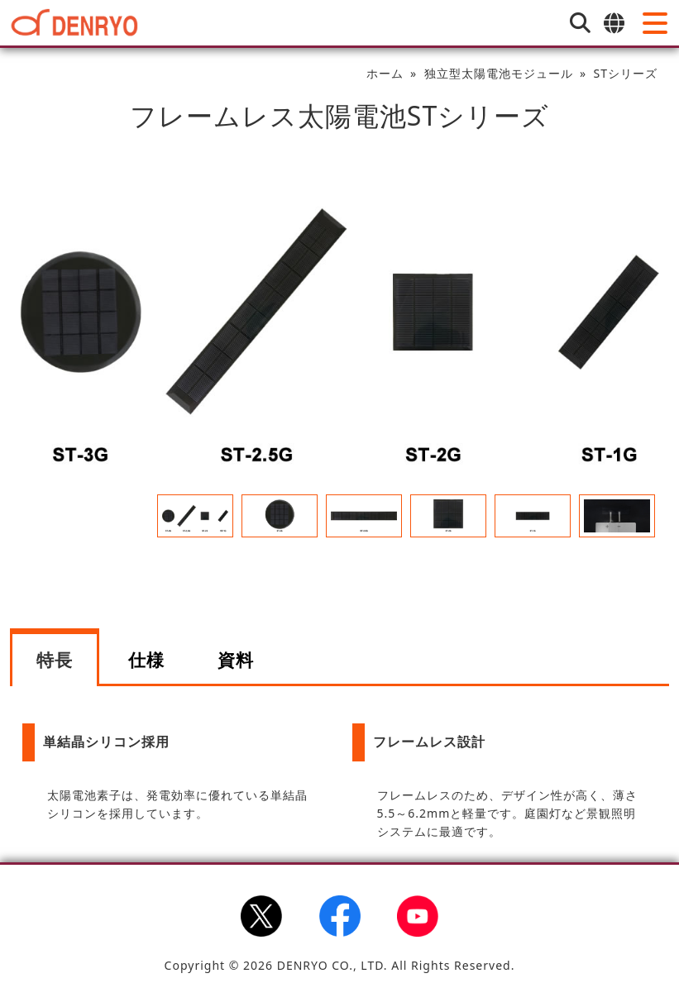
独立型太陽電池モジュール (498, 73)
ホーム (385, 73)
